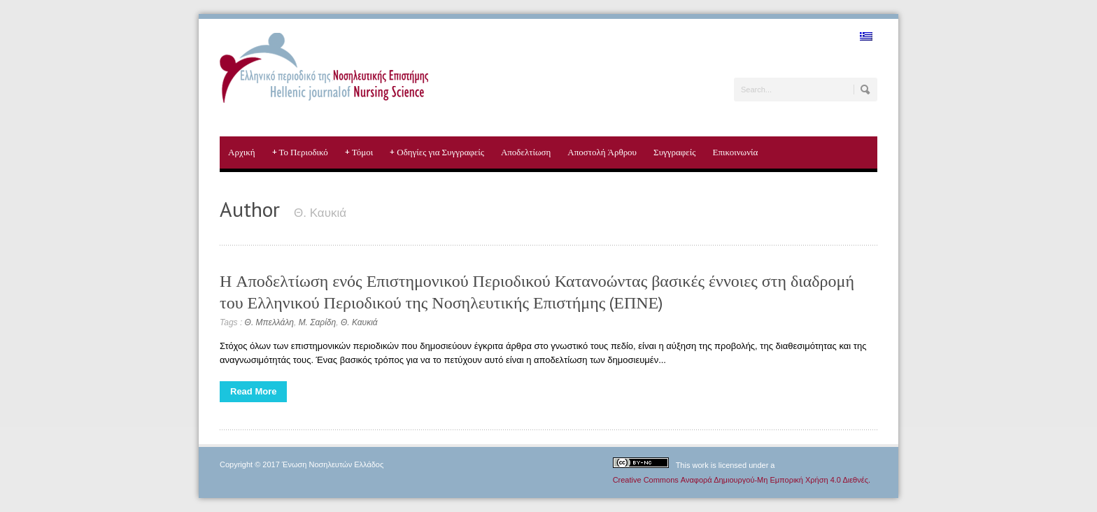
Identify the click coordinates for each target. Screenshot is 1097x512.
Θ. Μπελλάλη (269, 322)
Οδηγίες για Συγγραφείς (437, 152)
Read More (253, 391)
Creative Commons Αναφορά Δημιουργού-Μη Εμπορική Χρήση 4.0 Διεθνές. (741, 480)
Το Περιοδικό (300, 152)
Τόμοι (359, 152)
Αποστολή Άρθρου (602, 152)
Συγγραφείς (674, 152)
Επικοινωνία (735, 152)
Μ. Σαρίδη (318, 322)
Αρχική (241, 152)
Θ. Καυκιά (359, 322)
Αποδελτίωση (526, 152)
